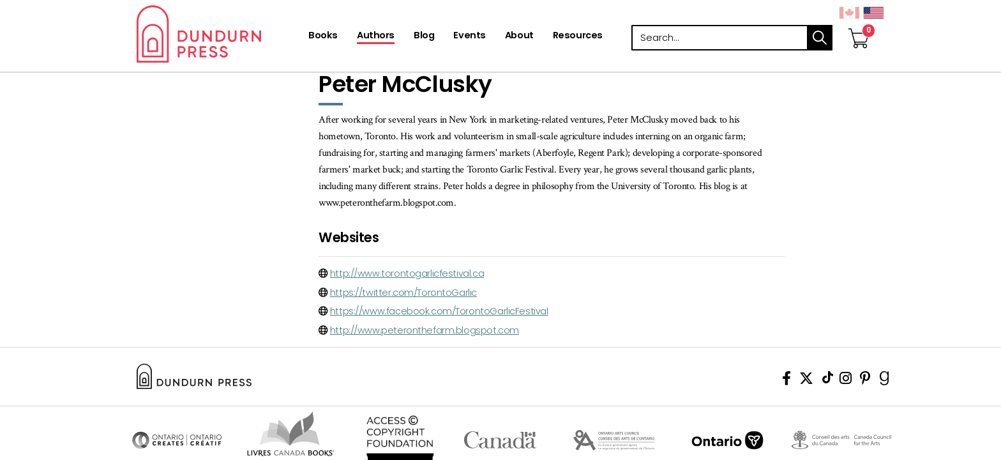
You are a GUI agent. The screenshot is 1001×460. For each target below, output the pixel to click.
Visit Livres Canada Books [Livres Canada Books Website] (291, 433)
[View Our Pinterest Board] (865, 380)
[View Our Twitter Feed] (806, 380)
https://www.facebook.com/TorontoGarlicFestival (439, 311)
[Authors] (375, 36)
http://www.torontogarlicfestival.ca (407, 273)
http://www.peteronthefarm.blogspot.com (424, 330)
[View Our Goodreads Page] (884, 380)
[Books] (323, 36)
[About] (519, 36)
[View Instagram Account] (845, 380)
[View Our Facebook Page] (786, 380)
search (819, 37)
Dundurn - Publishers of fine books (221, 34)
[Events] (469, 36)
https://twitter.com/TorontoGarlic (403, 292)
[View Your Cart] (858, 25)
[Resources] (577, 36)
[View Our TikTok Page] (827, 380)
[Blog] (424, 36)
